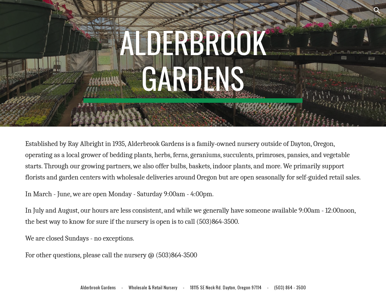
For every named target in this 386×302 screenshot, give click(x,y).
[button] (377, 10)
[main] (192, 63)
